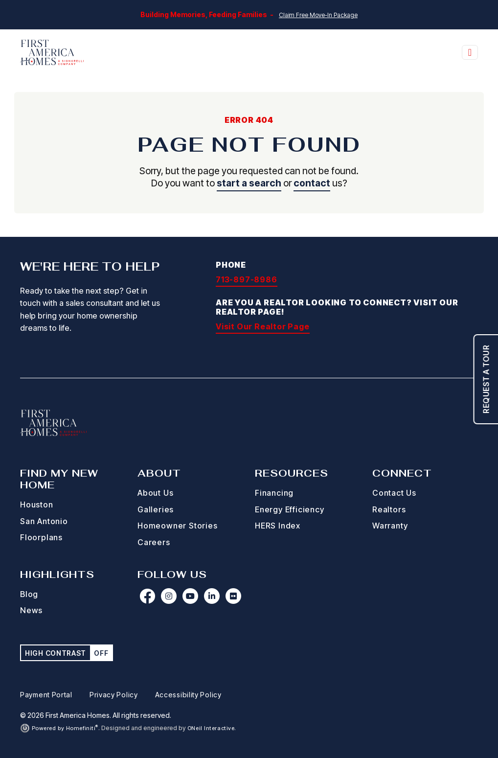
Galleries (155, 509)
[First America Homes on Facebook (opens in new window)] (147, 596)
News (31, 610)
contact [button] (312, 183)
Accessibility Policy (188, 694)
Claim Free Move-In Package (318, 15)
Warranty (389, 525)
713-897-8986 (246, 279)
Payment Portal (46, 694)
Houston (36, 504)
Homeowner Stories (177, 525)
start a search (249, 183)
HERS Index (277, 525)
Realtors (389, 509)
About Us (155, 493)
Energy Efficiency (289, 509)
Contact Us (394, 493)
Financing (274, 493)
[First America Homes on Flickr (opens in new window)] (233, 596)
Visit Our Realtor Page (263, 326)
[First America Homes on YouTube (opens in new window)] (190, 596)
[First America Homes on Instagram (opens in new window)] (169, 596)
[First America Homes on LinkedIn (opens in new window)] (212, 596)
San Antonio (44, 521)
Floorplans (41, 537)
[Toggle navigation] (470, 52)
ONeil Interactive (211, 728)
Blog (29, 594)
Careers (153, 542)
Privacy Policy (114, 694)
